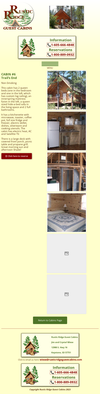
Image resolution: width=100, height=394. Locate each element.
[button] (50, 64)
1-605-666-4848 (62, 45)
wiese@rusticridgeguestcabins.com (61, 359)
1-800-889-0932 (62, 54)
